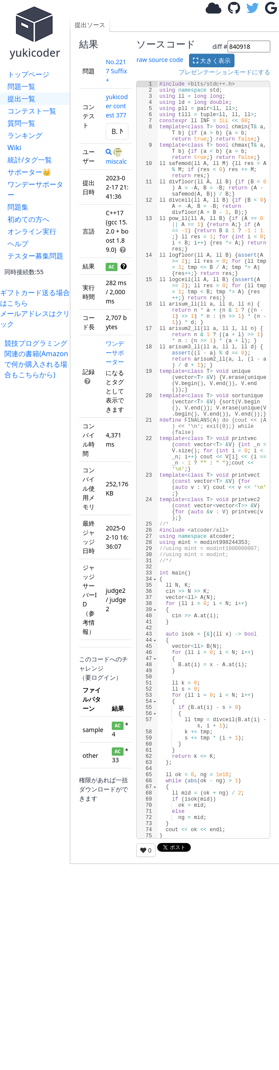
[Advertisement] (37, 511)
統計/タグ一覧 (29, 160)
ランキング (24, 135)
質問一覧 (21, 123)
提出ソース (90, 25)
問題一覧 (21, 86)
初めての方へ (28, 219)
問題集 (17, 207)
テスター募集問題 (35, 256)
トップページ (28, 74)
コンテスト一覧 (31, 111)
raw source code (159, 59)
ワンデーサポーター (35, 189)
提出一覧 (21, 98)
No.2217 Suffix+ (116, 71)
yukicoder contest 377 (117, 106)
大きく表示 (212, 60)
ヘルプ (17, 243)
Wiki (14, 147)
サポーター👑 (29, 172)
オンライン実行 (31, 231)
